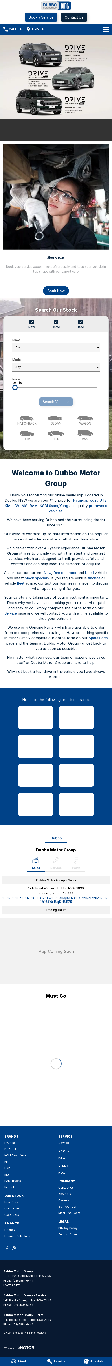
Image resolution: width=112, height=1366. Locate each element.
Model (56, 365)
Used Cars (11, 1215)
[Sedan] (55, 419)
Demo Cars (12, 1208)
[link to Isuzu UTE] (76, 717)
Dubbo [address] (56, 838)
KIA (7, 505)
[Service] (56, 1361)
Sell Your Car (67, 1206)
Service (10, 613)
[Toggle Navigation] (106, 29)
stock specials (37, 578)
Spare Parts (98, 638)
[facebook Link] (7, 1248)
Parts (61, 1157)
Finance (9, 1229)
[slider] (15, 387)
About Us (64, 1194)
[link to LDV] (35, 775)
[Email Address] (56, 900)
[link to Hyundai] (35, 717)
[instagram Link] (14, 1248)
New (47, 572)
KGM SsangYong (54, 505)
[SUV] (26, 435)
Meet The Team (69, 1213)
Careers (64, 1200)
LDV (16, 505)
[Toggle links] (18, 1347)
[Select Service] (56, 864)
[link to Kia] (76, 746)
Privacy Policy (67, 1228)
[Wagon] (85, 419)
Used (89, 572)
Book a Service (41, 17)
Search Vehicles (56, 401)
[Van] (85, 435)
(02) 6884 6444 (61, 893)
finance (94, 578)
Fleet (61, 1172)
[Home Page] (55, 6)
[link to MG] (76, 775)
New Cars (11, 1202)
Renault (9, 1187)
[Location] (36, 864)
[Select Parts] (76, 864)
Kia (6, 1161)
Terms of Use (67, 1234)
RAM (34, 505)
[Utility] (55, 435)
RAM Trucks (12, 1180)
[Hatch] (26, 419)
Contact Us (74, 17)
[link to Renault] (76, 804)
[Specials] (93, 1361)
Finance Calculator (17, 1236)
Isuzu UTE (97, 500)
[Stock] (18, 1361)
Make (56, 345)
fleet (20, 583)
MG (25, 505)
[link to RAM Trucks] (35, 804)
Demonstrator (65, 572)
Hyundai (80, 500)
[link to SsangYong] (35, 746)
